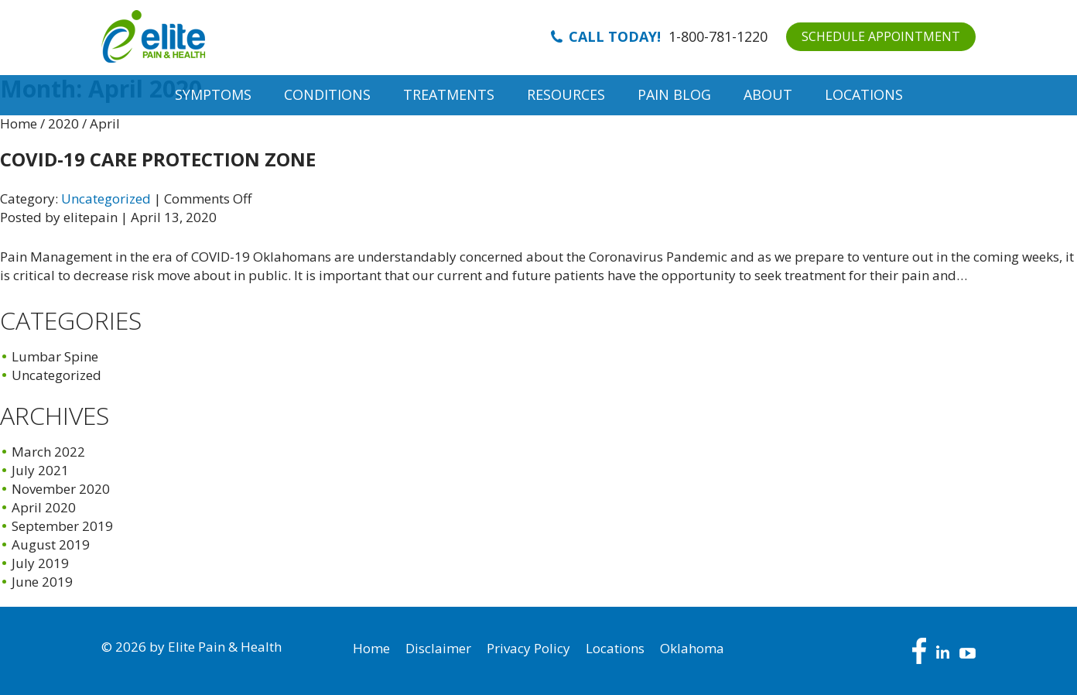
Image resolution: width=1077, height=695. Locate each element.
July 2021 (40, 470)
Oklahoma (692, 648)
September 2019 (62, 526)
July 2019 (40, 563)
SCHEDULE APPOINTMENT (881, 36)
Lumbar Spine (55, 356)
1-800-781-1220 (718, 36)
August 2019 (51, 544)
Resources (566, 94)
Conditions (327, 94)
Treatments (448, 94)
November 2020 (61, 489)
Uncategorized (106, 198)
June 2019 (42, 582)
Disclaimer (438, 648)
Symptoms (213, 94)
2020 (63, 123)
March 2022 (48, 451)
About (768, 94)
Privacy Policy (528, 648)
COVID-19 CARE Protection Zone (158, 159)
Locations (864, 94)
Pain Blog (674, 94)
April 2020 (44, 507)
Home (18, 123)
